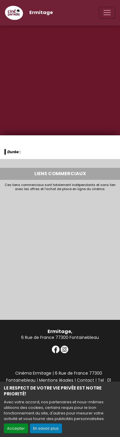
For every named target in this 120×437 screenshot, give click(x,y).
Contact (85, 380)
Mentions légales (56, 380)
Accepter (16, 428)
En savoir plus (46, 428)
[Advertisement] (60, 254)
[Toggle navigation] (107, 12)
